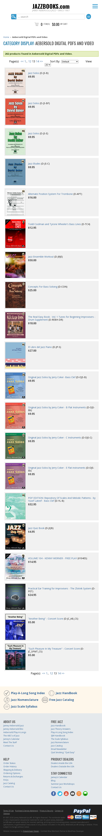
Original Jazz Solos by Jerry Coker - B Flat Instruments (57, 407)
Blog (53, 780)
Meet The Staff (10, 742)
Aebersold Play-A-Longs (14, 732)
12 (29, 61)
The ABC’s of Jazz (11, 735)
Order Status (9, 763)
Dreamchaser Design (31, 831)
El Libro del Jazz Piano (40, 347)
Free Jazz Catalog (61, 700)
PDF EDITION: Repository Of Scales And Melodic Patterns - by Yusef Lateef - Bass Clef (61, 499)
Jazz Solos (33, 73)
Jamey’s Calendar (11, 739)
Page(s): (14, 61)
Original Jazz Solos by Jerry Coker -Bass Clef (51, 377)
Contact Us (8, 745)
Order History (10, 766)
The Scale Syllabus (59, 739)
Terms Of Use (8, 811)
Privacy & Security (46, 811)
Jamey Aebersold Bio (13, 729)
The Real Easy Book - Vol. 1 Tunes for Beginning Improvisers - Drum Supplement (61, 318)
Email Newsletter (59, 749)
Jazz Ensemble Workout (41, 256)
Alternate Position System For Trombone (50, 194)
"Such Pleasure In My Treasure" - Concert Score (54, 648)
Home (6, 37)
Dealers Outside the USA (62, 766)
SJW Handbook (58, 735)
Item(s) (46, 23)
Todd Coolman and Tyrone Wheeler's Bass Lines (54, 224)
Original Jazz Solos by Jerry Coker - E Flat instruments (56, 467)
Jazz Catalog (57, 745)
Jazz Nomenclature (24, 700)
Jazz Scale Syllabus (24, 706)
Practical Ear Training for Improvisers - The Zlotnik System (59, 588)
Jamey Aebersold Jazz (13, 725)
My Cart (64, 23)
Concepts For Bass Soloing (42, 286)
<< (22, 61)
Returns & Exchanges (13, 776)
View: (89, 61)
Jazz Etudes (34, 163)
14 (37, 61)
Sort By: (55, 61)
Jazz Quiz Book (36, 528)
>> (41, 61)
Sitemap (6, 813)
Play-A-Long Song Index (28, 693)
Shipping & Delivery (12, 769)
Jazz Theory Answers (60, 729)
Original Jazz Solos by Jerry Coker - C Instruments (54, 437)
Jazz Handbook (66, 693)
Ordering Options (11, 773)
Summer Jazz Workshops (62, 784)
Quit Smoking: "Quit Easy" (63, 752)
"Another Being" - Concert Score (45, 618)
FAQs (5, 779)
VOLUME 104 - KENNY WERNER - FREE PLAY (52, 558)
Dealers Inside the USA (61, 763)
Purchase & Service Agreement (26, 811)
